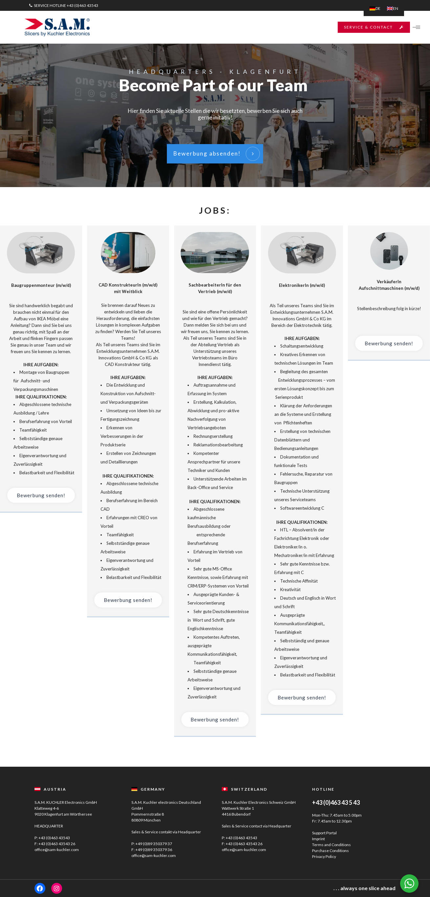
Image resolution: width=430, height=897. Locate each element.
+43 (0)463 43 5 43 (336, 802)
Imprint (318, 838)
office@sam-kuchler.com (56, 849)
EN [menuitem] (395, 8)
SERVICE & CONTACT (370, 27)
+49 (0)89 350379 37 (153, 843)
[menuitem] (375, 8)
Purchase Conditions (330, 850)
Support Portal (324, 832)
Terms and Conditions (331, 844)
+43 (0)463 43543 (82, 5)
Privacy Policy (324, 856)
